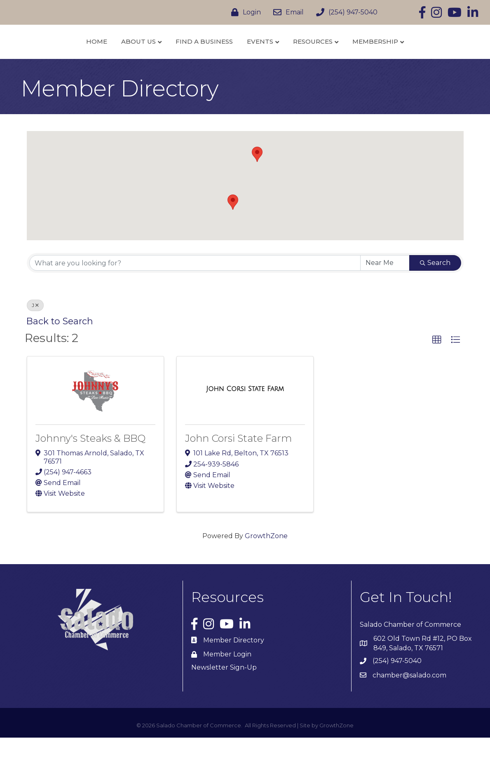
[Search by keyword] (195, 303)
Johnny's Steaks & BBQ (90, 479)
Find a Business (160, 61)
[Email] (286, 12)
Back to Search (59, 361)
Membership (419, 61)
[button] (232, 242)
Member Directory (233, 680)
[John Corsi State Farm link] (245, 429)
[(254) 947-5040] (344, 12)
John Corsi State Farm (238, 479)
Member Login (227, 694)
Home (52, 61)
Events (304, 61)
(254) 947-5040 (397, 701)
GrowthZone (266, 576)
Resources (357, 61)
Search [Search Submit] (435, 303)
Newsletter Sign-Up (224, 707)
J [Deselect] (35, 345)
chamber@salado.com (409, 715)
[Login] (244, 12)
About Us (94, 61)
